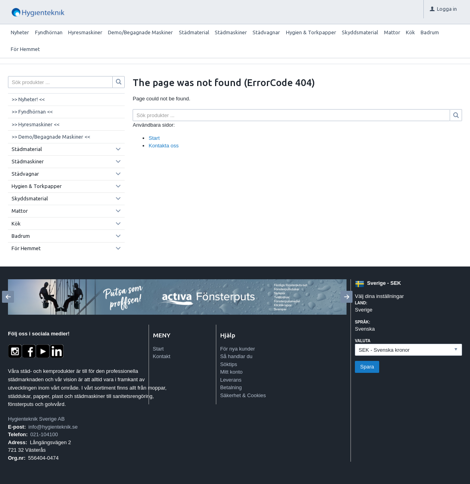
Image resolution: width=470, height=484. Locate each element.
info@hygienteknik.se (53, 427)
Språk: (362, 322)
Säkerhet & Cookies (243, 395)
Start (154, 138)
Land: (361, 303)
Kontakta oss (163, 146)
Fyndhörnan (49, 32)
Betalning (231, 387)
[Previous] (8, 297)
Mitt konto (231, 372)
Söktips (228, 364)
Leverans (230, 380)
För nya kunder (237, 349)
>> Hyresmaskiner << (35, 124)
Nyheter (20, 32)
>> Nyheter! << (28, 99)
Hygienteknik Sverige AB (36, 419)
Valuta (362, 341)
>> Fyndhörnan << (32, 111)
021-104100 (44, 434)
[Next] (346, 297)
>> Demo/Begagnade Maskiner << (51, 136)
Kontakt (161, 356)
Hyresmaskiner (85, 32)
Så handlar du (236, 356)
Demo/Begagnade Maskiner (140, 32)
